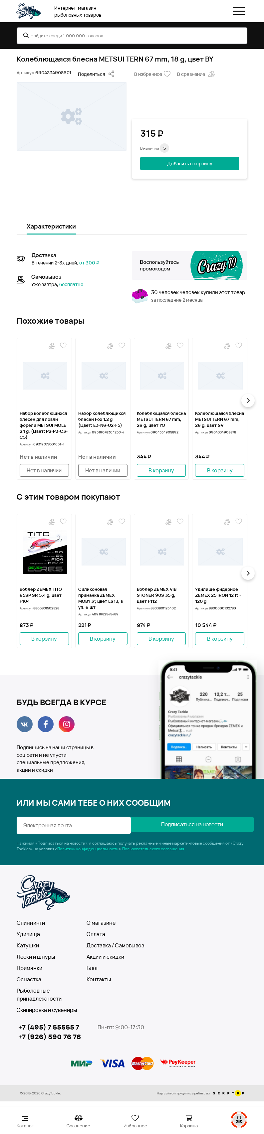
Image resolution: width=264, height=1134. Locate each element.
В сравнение (196, 74)
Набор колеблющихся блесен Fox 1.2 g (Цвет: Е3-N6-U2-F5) (102, 419)
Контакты (99, 979)
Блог (93, 968)
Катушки (28, 945)
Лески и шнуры (36, 956)
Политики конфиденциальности (88, 849)
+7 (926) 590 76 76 (49, 1037)
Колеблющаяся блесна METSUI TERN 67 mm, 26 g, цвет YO (161, 419)
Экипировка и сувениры (47, 1010)
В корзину (161, 470)
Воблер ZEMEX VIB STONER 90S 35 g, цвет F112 (156, 595)
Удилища (28, 934)
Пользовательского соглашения (153, 849)
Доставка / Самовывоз (115, 945)
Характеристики (51, 226)
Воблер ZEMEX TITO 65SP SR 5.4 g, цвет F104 (41, 595)
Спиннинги (31, 922)
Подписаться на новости (190, 824)
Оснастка (29, 979)
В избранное (152, 74)
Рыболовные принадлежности (39, 994)
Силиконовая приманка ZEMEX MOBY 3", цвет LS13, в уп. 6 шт (100, 598)
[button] (247, 400)
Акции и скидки (105, 956)
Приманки (29, 968)
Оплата (96, 934)
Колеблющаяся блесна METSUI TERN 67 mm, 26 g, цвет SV (219, 419)
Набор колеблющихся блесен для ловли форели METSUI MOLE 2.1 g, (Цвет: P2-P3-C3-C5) (44, 425)
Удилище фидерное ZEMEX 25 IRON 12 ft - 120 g (218, 595)
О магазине (101, 922)
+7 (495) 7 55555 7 (48, 1027)
